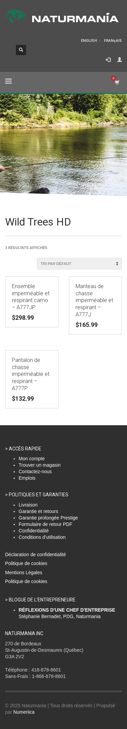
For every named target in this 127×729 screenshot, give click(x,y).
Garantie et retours (38, 511)
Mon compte (32, 458)
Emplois (27, 478)
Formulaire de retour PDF (45, 524)
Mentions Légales (23, 572)
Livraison (28, 505)
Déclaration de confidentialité (35, 554)
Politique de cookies (26, 563)
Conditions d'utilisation (42, 537)
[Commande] (79, 263)
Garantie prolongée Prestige (48, 517)
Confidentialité (34, 530)
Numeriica (24, 712)
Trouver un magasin (40, 465)
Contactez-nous (35, 471)
